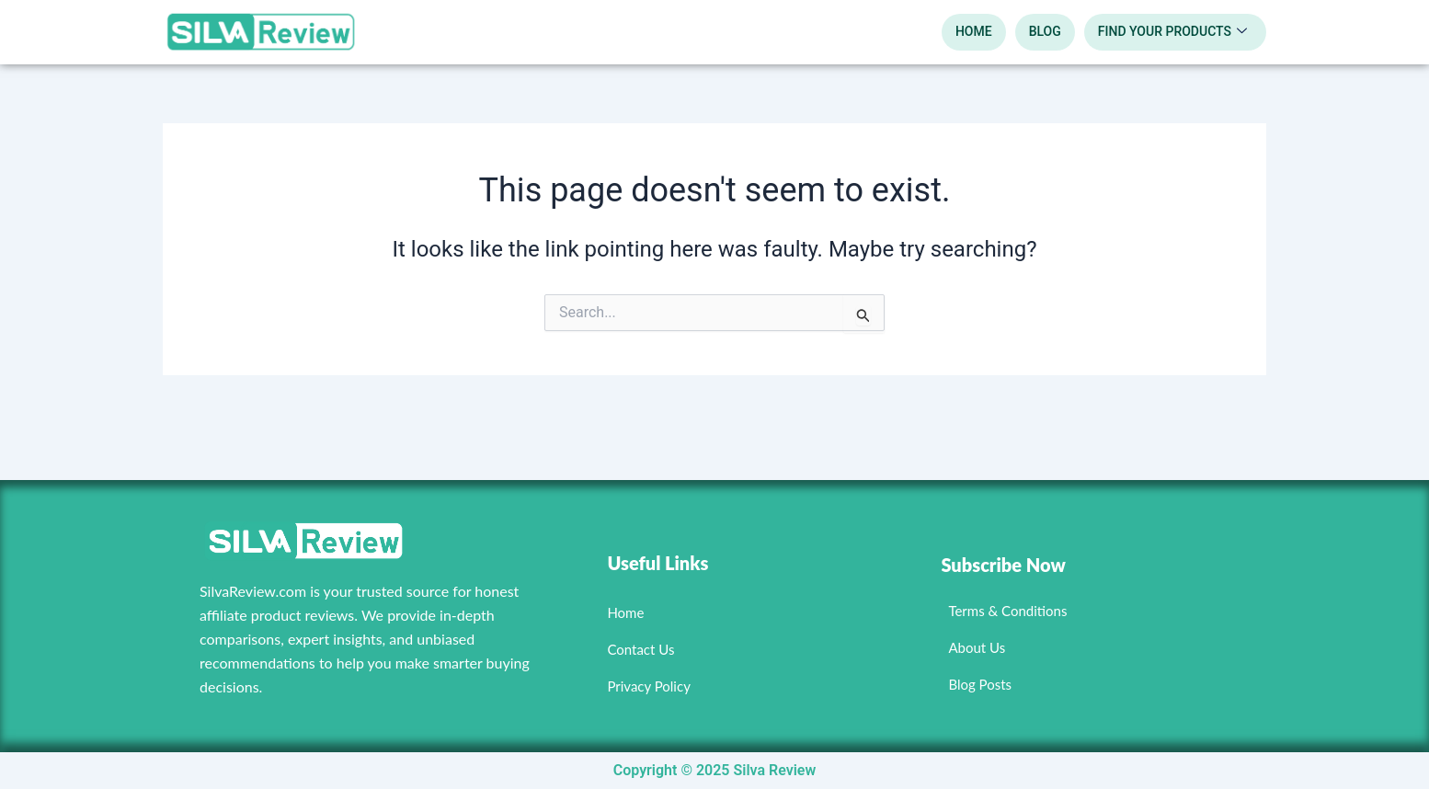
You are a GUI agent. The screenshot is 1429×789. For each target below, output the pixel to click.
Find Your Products (1172, 32)
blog (1045, 31)
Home (973, 31)
